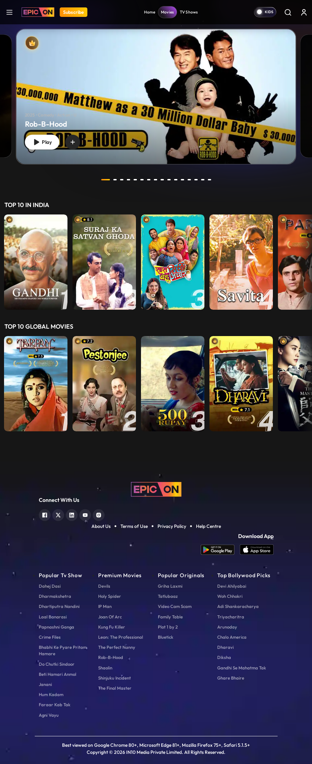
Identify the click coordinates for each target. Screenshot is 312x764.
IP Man (105, 606)
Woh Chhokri (230, 596)
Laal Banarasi (53, 616)
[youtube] (85, 514)
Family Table (170, 616)
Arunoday (227, 627)
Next (305, 262)
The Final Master (115, 688)
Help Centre (208, 526)
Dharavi (225, 647)
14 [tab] (196, 179)
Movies (167, 12)
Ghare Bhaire (230, 678)
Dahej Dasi (50, 586)
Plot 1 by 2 (168, 627)
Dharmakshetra (55, 596)
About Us (101, 526)
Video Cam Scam (175, 606)
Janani (45, 684)
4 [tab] (128, 179)
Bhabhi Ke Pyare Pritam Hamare (63, 650)
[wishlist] (72, 142)
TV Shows (189, 12)
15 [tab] (202, 179)
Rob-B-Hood (110, 657)
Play (42, 142)
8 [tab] (155, 179)
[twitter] (58, 514)
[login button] (304, 12)
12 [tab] (182, 179)
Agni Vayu (49, 715)
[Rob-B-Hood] (156, 96)
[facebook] (45, 514)
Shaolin (105, 667)
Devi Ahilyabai (231, 586)
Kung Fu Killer (111, 627)
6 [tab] (142, 179)
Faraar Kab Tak (54, 704)
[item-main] (35, 262)
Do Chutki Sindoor (57, 664)
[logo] (156, 488)
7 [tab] (148, 179)
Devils (104, 586)
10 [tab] (169, 179)
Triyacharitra (230, 616)
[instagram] (99, 514)
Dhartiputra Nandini (59, 606)
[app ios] (257, 549)
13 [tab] (189, 179)
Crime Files (50, 637)
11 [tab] (175, 179)
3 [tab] (121, 179)
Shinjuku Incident (114, 678)
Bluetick (165, 637)
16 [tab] (209, 179)
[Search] (287, 12)
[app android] (220, 549)
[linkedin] (72, 514)
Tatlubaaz (168, 596)
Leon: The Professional (120, 637)
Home (149, 12)
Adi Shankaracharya (238, 606)
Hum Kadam (51, 694)
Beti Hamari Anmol (57, 674)
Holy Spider (109, 596)
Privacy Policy (172, 526)
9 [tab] (162, 179)
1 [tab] (105, 179)
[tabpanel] (156, 91)
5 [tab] (135, 179)
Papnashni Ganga (56, 627)
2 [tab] (115, 179)
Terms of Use (134, 526)
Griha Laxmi (170, 586)
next (224, 179)
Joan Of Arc (110, 616)
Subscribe (73, 12)
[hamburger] (9, 12)
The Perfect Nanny (116, 647)
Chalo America (232, 637)
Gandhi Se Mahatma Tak (241, 667)
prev (87, 179)
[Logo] (38, 12)
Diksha (224, 657)
